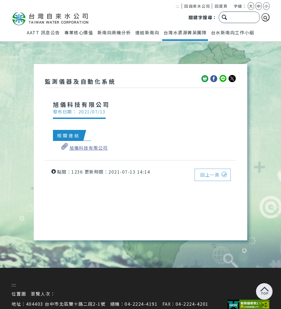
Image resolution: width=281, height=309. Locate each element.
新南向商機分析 (114, 32)
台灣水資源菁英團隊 (185, 32)
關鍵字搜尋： (203, 17)
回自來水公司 (197, 6)
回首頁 (221, 6)
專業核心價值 (78, 32)
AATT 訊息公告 (43, 32)
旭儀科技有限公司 (88, 147)
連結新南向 (147, 32)
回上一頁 (210, 174)
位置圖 (19, 293)
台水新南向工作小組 (232, 32)
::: (178, 6)
